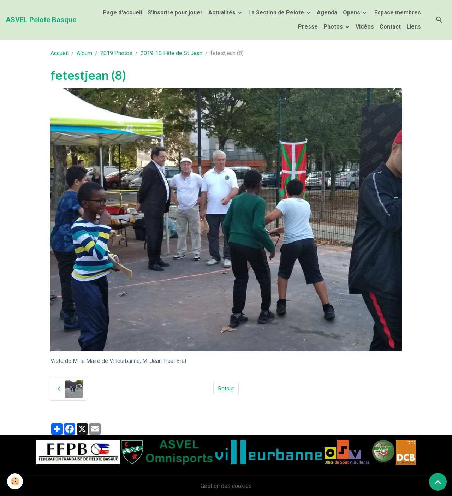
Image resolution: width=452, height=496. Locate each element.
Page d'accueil (122, 12)
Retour (226, 388)
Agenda (327, 12)
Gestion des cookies (226, 486)
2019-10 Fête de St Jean (171, 53)
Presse (308, 26)
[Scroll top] (438, 482)
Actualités (222, 12)
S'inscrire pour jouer (175, 12)
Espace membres (397, 12)
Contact (390, 26)
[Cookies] (15, 481)
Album (84, 53)
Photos (333, 26)
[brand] (41, 19)
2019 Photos (116, 53)
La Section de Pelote (276, 12)
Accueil (59, 53)
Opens (352, 12)
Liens (413, 26)
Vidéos (365, 26)
